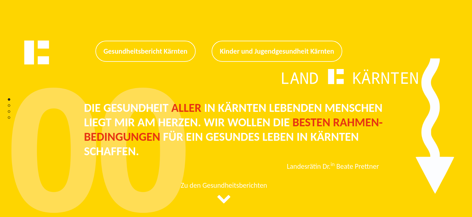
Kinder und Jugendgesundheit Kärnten (277, 51)
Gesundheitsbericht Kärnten (146, 51)
